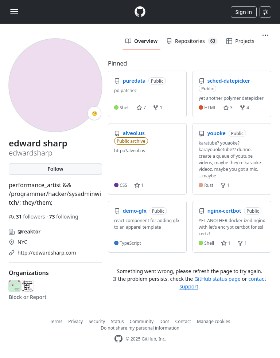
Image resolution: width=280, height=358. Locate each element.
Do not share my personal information (140, 328)
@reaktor (29, 231)
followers (27, 216)
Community (141, 321)
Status (117, 321)
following (63, 216)
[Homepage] (140, 12)
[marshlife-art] (28, 286)
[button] (265, 35)
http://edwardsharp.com (47, 252)
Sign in (244, 11)
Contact (183, 321)
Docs (164, 321)
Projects (240, 41)
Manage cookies (213, 321)
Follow (55, 168)
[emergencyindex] (14, 286)
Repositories (192, 41)
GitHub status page (217, 278)
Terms (56, 321)
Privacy (75, 321)
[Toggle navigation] (14, 11)
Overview (141, 41)
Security (97, 321)
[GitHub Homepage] (118, 338)
